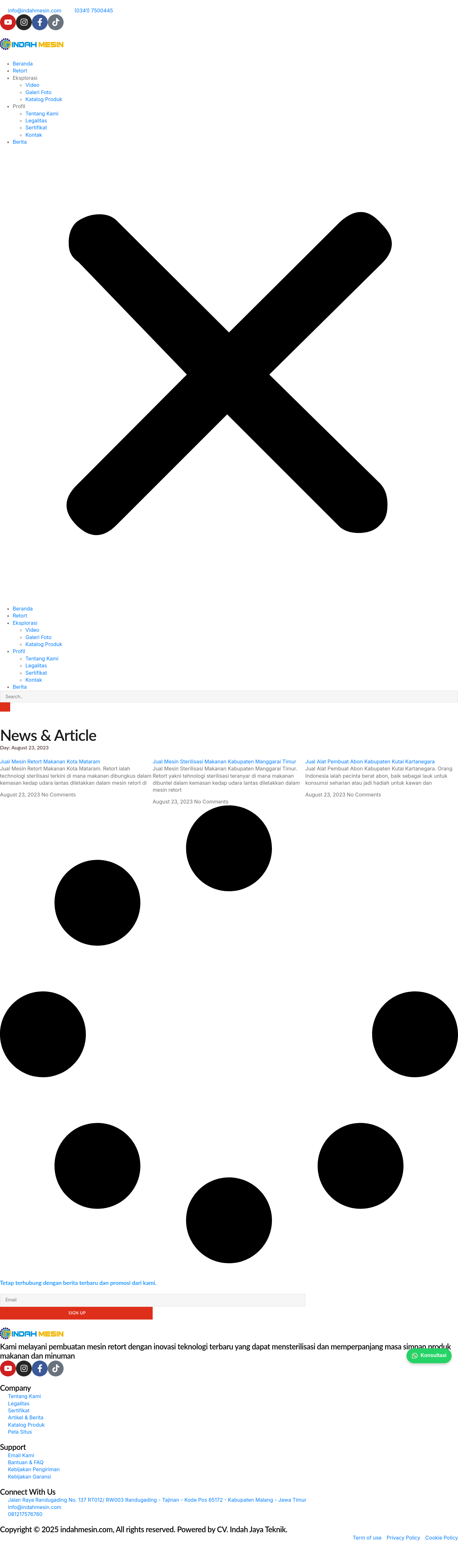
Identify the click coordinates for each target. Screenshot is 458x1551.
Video (32, 85)
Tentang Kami (42, 113)
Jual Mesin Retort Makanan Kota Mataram (50, 761)
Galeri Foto (38, 92)
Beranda (23, 63)
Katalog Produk (43, 99)
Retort (20, 70)
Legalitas (36, 120)
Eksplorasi (25, 78)
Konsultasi (429, 1356)
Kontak (33, 135)
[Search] (5, 707)
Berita (20, 142)
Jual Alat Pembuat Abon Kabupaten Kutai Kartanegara (370, 761)
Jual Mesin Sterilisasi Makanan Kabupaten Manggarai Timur (224, 761)
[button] (229, 375)
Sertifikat (36, 127)
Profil (19, 106)
